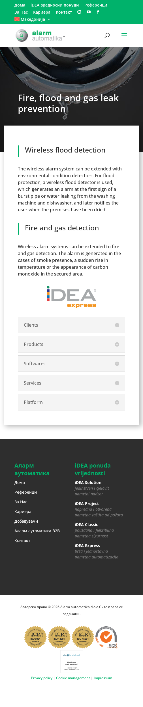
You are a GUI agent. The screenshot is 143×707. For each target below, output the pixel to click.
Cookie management (73, 677)
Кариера (41, 12)
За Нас (21, 12)
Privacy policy (41, 677)
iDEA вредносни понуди (55, 5)
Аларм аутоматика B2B (37, 530)
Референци (95, 5)
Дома (19, 5)
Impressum (103, 677)
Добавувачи (26, 521)
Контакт (64, 12)
